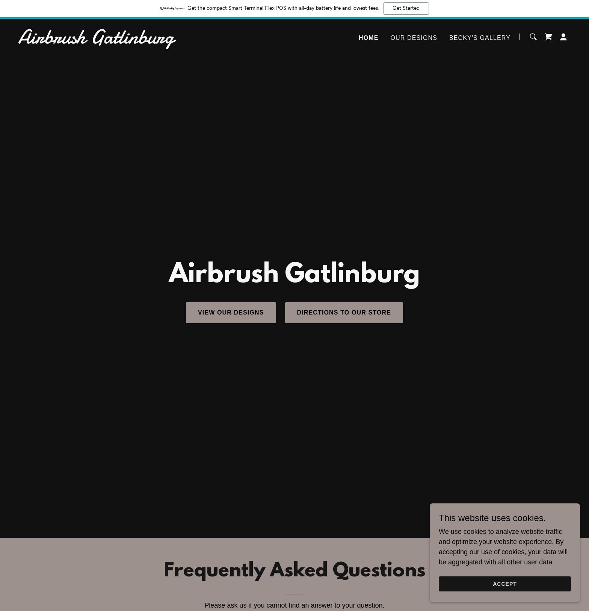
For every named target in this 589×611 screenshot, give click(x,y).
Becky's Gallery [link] (479, 38)
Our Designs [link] (413, 38)
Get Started (406, 8)
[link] (114, 41)
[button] (563, 36)
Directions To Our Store (344, 312)
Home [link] (369, 38)
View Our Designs (231, 312)
